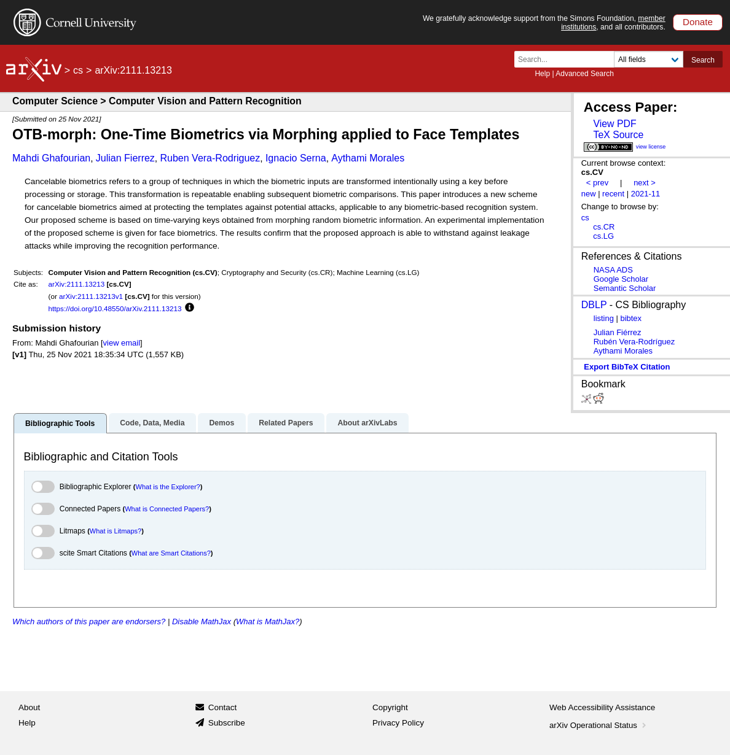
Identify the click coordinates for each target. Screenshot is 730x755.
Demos (221, 423)
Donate (698, 22)
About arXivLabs (367, 423)
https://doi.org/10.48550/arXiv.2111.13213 (115, 308)
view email (121, 342)
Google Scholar (621, 279)
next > (645, 182)
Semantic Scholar (625, 288)
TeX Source (618, 135)
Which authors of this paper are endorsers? (88, 621)
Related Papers (286, 423)
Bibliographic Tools (60, 423)
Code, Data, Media (152, 423)
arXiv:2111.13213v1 (91, 296)
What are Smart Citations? (171, 553)
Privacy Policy (398, 722)
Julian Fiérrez (618, 332)
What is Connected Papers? (167, 509)
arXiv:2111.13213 (77, 284)
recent (613, 193)
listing (604, 318)
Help (542, 73)
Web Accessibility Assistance (602, 707)
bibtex (631, 318)
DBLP (594, 305)
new (588, 193)
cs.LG (603, 236)
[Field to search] (648, 59)
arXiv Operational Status (598, 725)
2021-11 (646, 193)
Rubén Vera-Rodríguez (634, 341)
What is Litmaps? (115, 531)
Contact (222, 707)
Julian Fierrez (125, 158)
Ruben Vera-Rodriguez (210, 158)
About (29, 707)
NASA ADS (613, 269)
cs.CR (603, 226)
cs (78, 70)
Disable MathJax (201, 621)
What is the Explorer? (168, 486)
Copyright (390, 707)
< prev (597, 182)
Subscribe (226, 722)
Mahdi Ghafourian (51, 158)
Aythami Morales (367, 158)
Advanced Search (584, 73)
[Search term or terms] (567, 59)
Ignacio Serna (295, 158)
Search (703, 60)
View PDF (614, 123)
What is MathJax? (267, 621)
